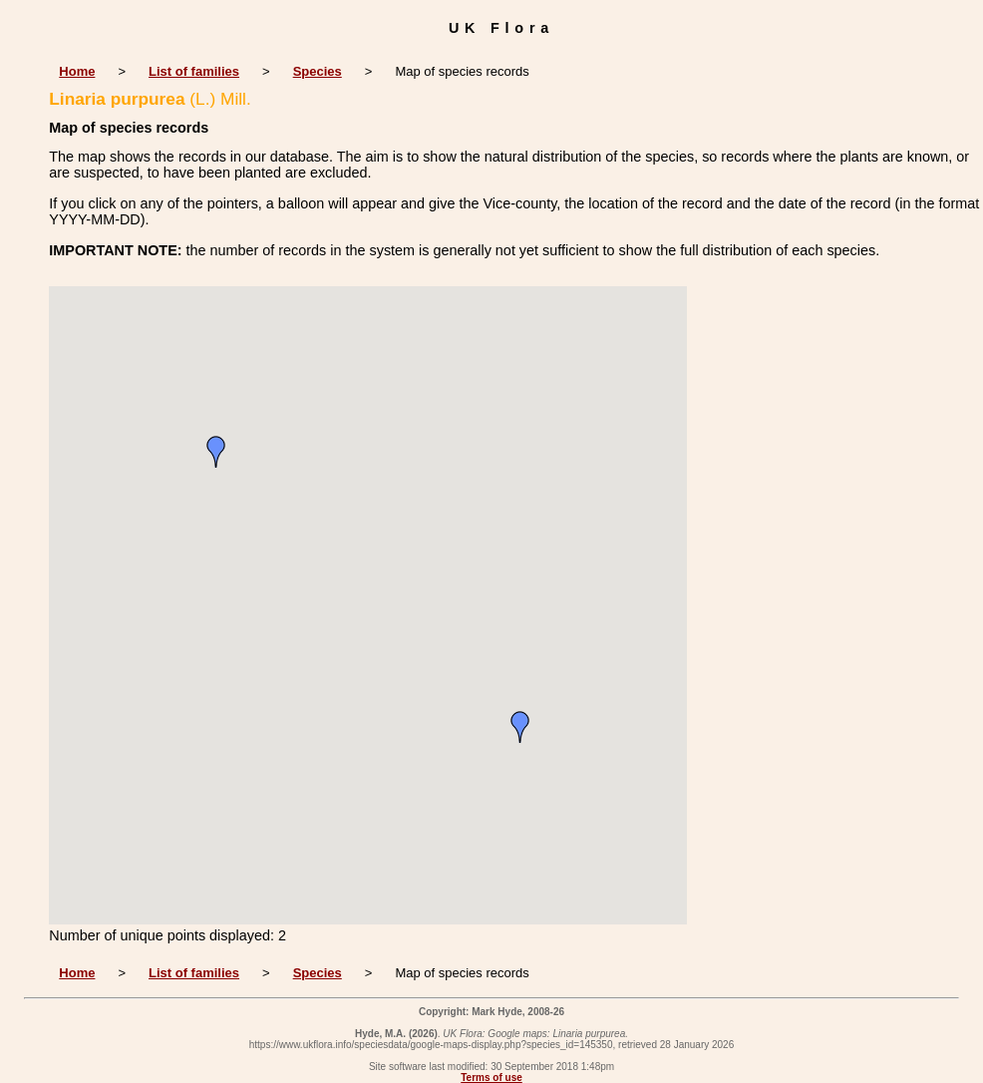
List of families (194, 71)
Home (77, 71)
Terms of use (491, 1077)
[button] (520, 727)
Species (317, 71)
